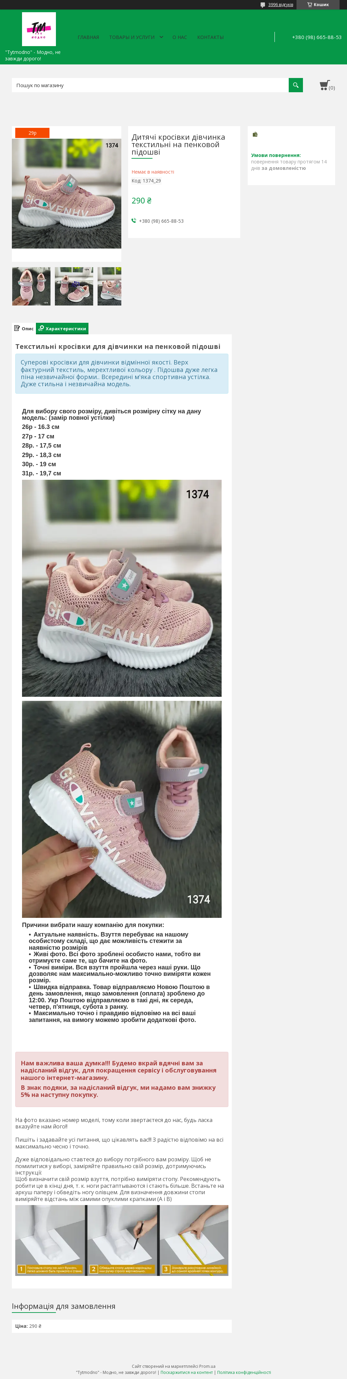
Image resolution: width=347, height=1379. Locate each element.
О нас (179, 37)
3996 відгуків (280, 4)
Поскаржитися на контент (187, 1372)
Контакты (210, 37)
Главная (88, 37)
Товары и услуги (132, 37)
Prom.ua (207, 1366)
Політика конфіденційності (244, 1372)
